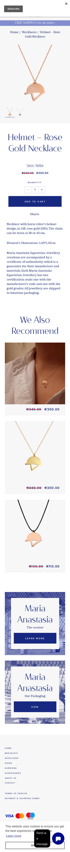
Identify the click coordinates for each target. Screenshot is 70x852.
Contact (10, 783)
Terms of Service (16, 793)
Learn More (35, 638)
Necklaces (29, 32)
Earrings (11, 768)
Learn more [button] (13, 835)
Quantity (35, 182)
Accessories (13, 773)
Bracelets (11, 753)
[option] (35, 74)
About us (10, 778)
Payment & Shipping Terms (22, 798)
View (35, 706)
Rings (8, 763)
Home (14, 32)
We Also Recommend (35, 326)
